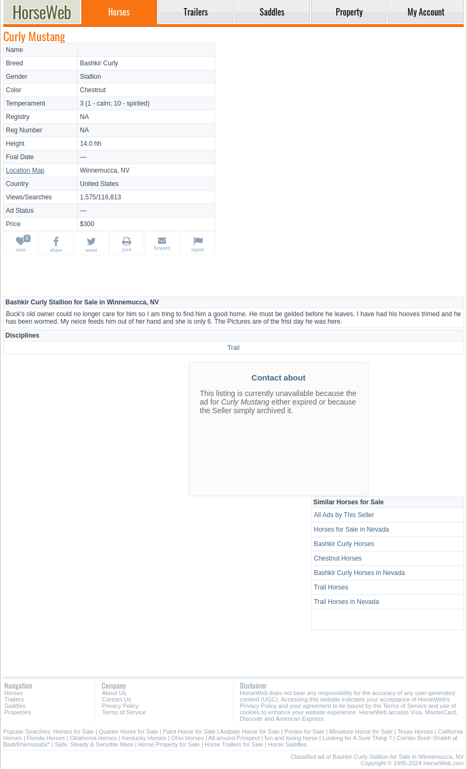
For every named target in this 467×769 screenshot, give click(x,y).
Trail (234, 348)
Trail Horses (331, 587)
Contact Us (116, 699)
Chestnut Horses (337, 558)
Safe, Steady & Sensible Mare (94, 744)
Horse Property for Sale (169, 744)
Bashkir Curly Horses (344, 544)
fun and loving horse (291, 738)
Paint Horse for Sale (189, 731)
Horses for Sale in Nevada (351, 529)
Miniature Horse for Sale (361, 731)
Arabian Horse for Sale (250, 731)
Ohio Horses (187, 738)
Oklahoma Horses (93, 738)
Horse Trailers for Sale (234, 744)
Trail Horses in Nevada (346, 602)
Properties (17, 712)
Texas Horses (415, 731)
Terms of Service (124, 712)
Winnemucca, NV (105, 170)
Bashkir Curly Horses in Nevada (359, 573)
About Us (114, 693)
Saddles (15, 706)
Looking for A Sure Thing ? (356, 738)
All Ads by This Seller (344, 515)
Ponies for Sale (304, 731)
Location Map (25, 170)
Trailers (14, 699)
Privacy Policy (120, 706)
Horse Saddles (287, 744)
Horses (13, 693)
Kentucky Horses (144, 738)
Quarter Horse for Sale (128, 731)
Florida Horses (46, 738)
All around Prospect (234, 738)
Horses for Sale (74, 731)
